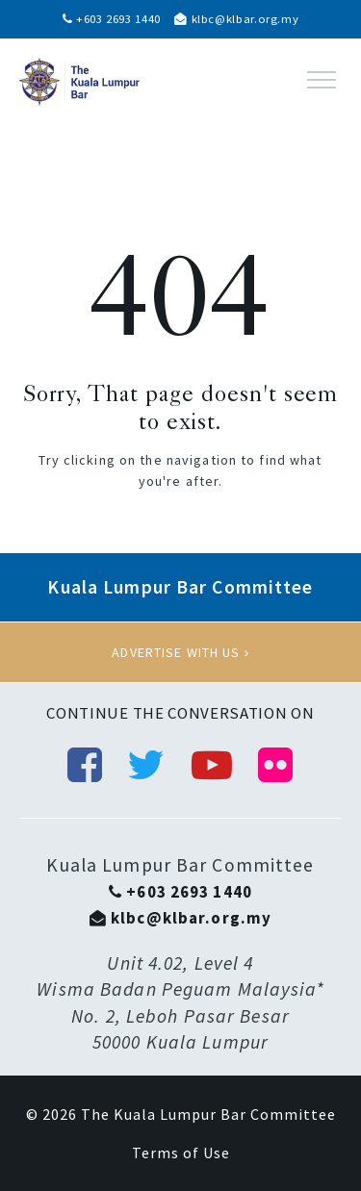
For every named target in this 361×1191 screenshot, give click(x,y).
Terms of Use (181, 1152)
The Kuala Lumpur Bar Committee (208, 1114)
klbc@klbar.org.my (236, 19)
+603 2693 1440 (112, 19)
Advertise (180, 652)
